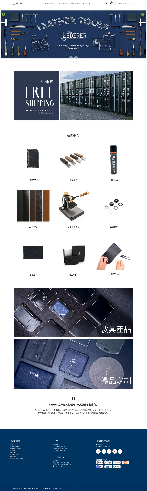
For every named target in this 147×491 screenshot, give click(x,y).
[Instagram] (98, 451)
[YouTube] (114, 451)
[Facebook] (104, 451)
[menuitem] (41, 3)
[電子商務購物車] (106, 3)
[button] (115, 3)
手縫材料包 (33, 180)
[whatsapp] (109, 451)
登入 (131, 3)
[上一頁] (71, 58)
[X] (120, 451)
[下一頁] (76, 58)
